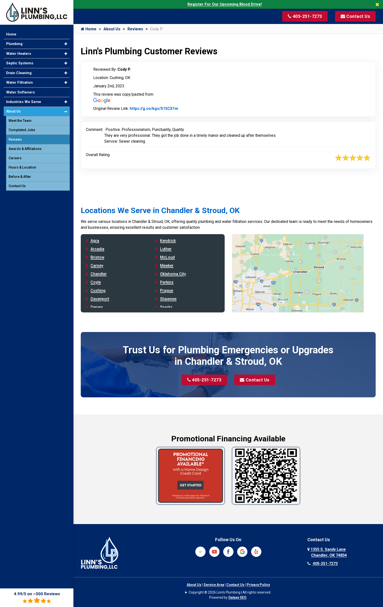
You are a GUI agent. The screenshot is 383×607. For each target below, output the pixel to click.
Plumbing (14, 44)
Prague (166, 290)
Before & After (20, 177)
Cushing (98, 290)
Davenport (100, 299)
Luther (166, 249)
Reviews (135, 29)
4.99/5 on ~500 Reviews (37, 597)
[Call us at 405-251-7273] (305, 16)
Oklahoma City (173, 274)
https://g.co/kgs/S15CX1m (154, 108)
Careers (15, 158)
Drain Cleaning (19, 73)
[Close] (379, 4)
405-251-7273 (204, 379)
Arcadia (97, 249)
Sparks (166, 307)
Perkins (167, 282)
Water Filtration (19, 82)
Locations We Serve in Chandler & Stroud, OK (160, 210)
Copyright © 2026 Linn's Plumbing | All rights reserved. (230, 592)
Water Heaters (18, 53)
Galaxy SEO (237, 597)
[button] (66, 44)
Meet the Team (20, 121)
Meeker (167, 265)
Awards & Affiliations (25, 149)
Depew (97, 307)
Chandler (99, 274)
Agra (95, 240)
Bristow (97, 257)
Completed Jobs (22, 130)
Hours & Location (22, 167)
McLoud (167, 257)
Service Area (214, 585)
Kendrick (168, 240)
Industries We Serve (23, 102)
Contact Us (254, 379)
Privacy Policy (258, 585)
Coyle (96, 282)
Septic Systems (19, 63)
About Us (112, 29)
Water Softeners (20, 92)
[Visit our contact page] (355, 16)
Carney (97, 265)
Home (88, 29)
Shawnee (168, 299)
